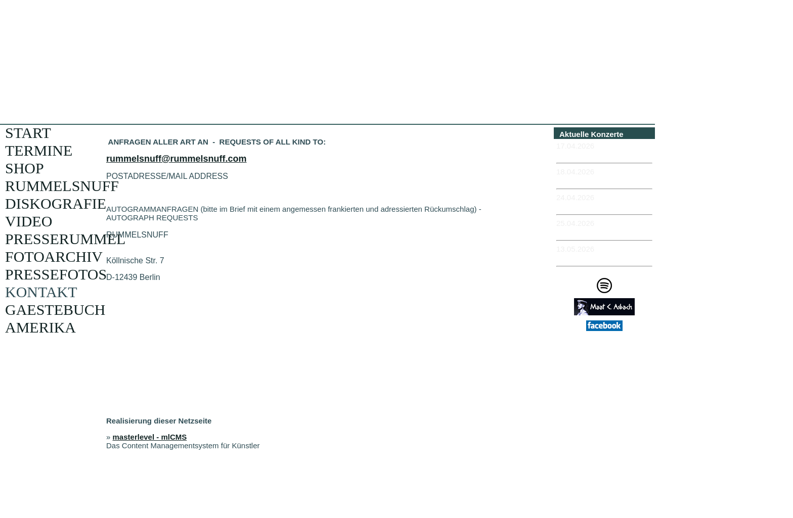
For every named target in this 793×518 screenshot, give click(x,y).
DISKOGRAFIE (55, 203)
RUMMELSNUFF (62, 185)
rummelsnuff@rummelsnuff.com (176, 159)
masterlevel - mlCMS (150, 437)
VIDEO (28, 221)
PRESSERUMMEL (65, 238)
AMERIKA (40, 327)
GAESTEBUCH (55, 309)
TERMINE (38, 150)
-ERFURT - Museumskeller (603, 154)
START (28, 132)
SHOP (24, 168)
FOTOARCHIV (54, 256)
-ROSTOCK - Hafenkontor (602, 206)
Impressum (608, 364)
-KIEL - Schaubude (590, 231)
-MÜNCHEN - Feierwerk (598, 257)
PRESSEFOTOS (56, 274)
